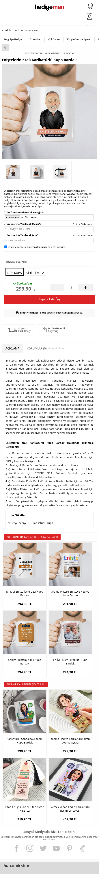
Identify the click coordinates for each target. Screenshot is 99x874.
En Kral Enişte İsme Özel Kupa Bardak (17, 578)
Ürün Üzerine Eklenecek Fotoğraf (23, 212)
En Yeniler (35, 39)
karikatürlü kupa (43, 523)
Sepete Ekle (49, 299)
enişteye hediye (17, 523)
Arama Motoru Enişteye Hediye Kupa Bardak (49, 578)
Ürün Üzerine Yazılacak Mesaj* (22, 224)
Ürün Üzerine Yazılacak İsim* (21, 235)
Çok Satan (54, 39)
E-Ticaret (38, 869)
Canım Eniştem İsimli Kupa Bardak (81, 578)
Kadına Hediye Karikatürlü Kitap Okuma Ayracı (49, 698)
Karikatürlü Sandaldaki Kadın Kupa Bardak (17, 698)
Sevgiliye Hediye (13, 39)
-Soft (30, 869)
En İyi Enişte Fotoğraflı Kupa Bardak (17, 633)
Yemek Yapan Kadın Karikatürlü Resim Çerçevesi (18, 752)
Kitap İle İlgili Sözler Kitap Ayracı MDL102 (81, 698)
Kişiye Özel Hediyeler (79, 39)
